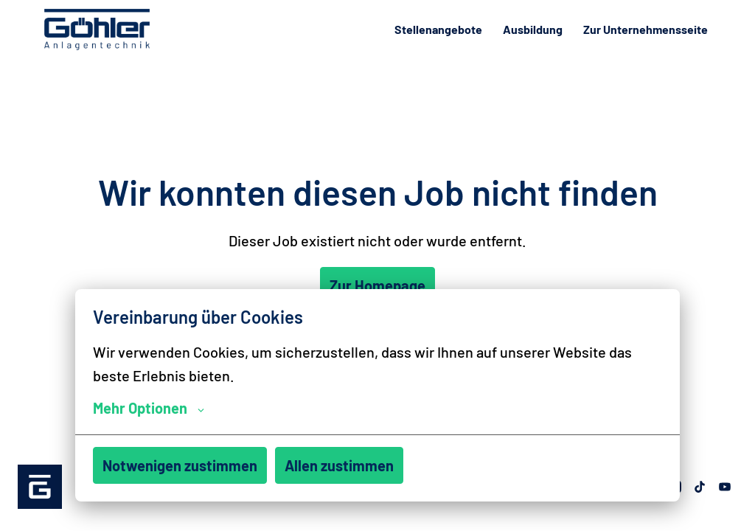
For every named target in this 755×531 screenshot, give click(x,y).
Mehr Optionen (148, 408)
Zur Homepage (377, 285)
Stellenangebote (438, 29)
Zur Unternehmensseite (645, 29)
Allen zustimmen (339, 465)
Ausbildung (533, 29)
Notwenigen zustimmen (179, 465)
